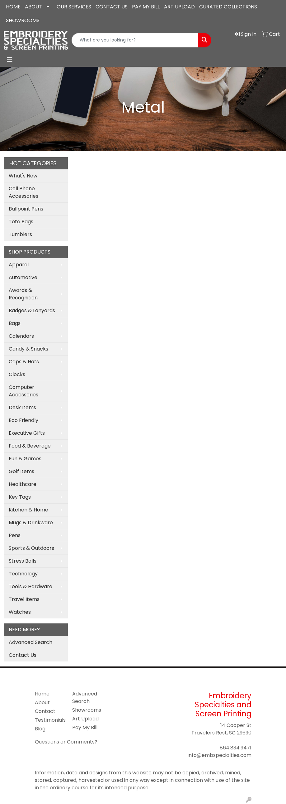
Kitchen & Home (28, 509)
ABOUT (33, 6)
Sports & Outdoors (31, 548)
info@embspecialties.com (219, 755)
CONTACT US (112, 6)
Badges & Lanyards (32, 310)
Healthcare (22, 484)
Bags (15, 323)
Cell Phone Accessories (23, 192)
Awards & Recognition (23, 294)
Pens (15, 535)
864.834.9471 (235, 747)
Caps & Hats (24, 361)
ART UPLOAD (179, 6)
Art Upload (85, 718)
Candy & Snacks (28, 348)
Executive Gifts (27, 433)
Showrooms (86, 710)
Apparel (19, 264)
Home (42, 693)
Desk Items (22, 407)
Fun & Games (25, 458)
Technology (23, 573)
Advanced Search (30, 642)
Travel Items (24, 599)
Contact (45, 711)
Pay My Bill (84, 727)
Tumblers (20, 234)
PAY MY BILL (146, 6)
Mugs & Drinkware (31, 522)
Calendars (21, 336)
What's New (23, 175)
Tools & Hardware (30, 586)
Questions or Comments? (66, 741)
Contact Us (22, 655)
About (42, 702)
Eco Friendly (23, 420)
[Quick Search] (135, 40)
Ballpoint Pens (26, 208)
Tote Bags (21, 221)
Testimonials (50, 720)
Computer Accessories (23, 391)
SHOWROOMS (23, 20)
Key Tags (20, 497)
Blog (40, 728)
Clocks (17, 374)
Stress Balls (22, 560)
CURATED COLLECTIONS (228, 6)
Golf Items (21, 471)
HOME (13, 6)
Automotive (23, 277)
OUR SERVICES (74, 6)
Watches (20, 612)
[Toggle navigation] (9, 60)
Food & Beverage (30, 445)
